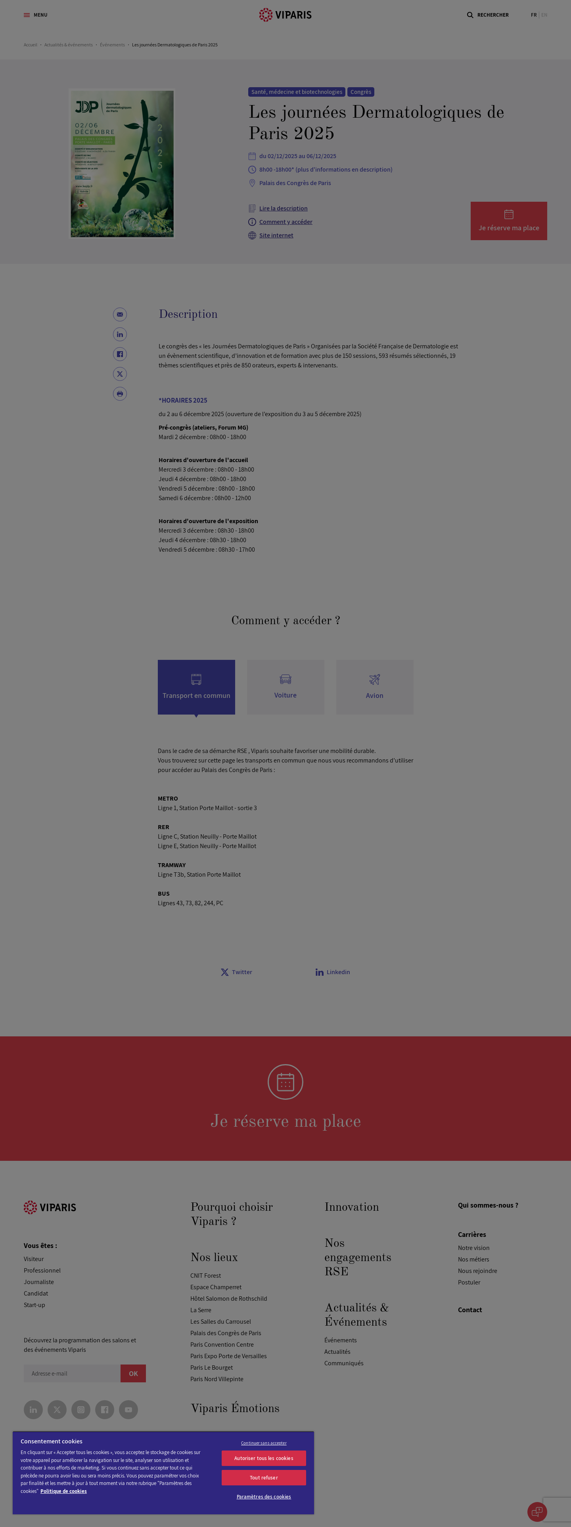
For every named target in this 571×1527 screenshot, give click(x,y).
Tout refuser (264, 1477)
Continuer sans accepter (264, 1443)
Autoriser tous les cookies (263, 1458)
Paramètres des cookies (264, 1496)
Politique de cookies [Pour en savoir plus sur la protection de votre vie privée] (63, 1491)
